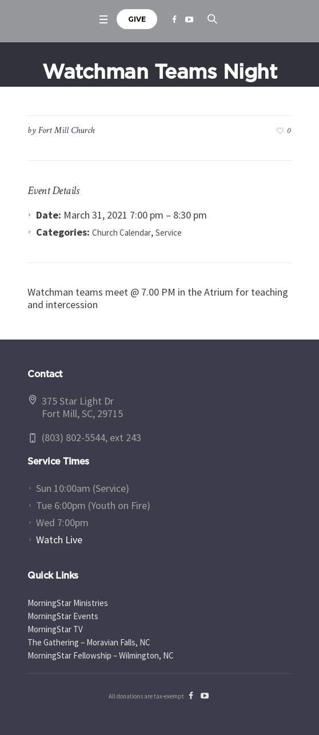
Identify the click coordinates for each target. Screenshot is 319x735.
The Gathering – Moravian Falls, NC (88, 642)
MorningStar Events (62, 616)
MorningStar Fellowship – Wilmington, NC (100, 655)
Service (168, 232)
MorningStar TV (55, 629)
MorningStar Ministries (67, 602)
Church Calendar (121, 232)
